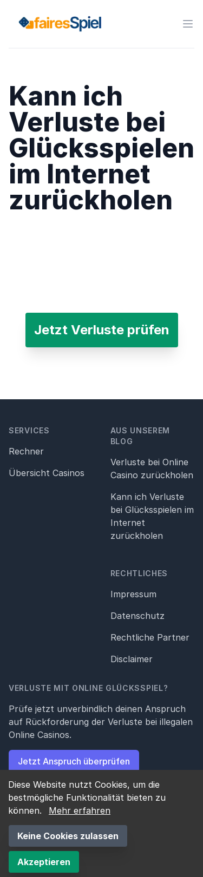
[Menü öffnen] (188, 24)
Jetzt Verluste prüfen (101, 330)
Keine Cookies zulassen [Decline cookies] (68, 835)
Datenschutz (137, 615)
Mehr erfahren (79, 810)
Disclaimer (131, 659)
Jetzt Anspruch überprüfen (74, 761)
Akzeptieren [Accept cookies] (43, 861)
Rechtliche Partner (149, 637)
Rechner (26, 451)
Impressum (133, 594)
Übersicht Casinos (46, 472)
